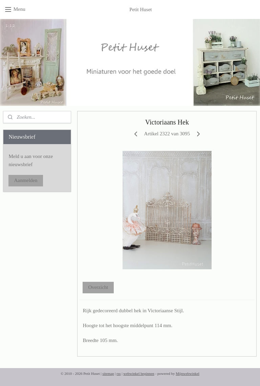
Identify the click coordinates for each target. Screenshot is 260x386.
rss (118, 373)
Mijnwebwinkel (187, 373)
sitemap (108, 373)
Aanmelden (25, 180)
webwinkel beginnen (138, 373)
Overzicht (98, 287)
